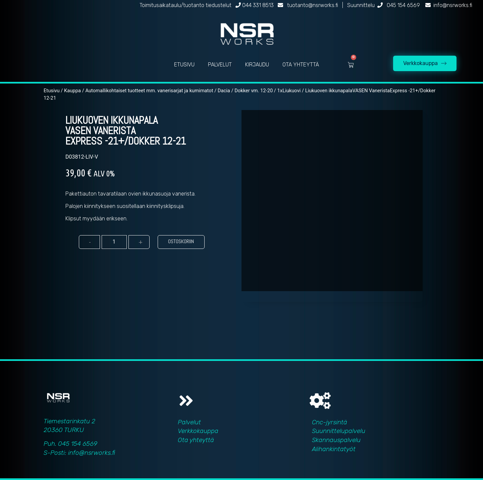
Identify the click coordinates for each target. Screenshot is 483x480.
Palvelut (189, 422)
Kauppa (72, 91)
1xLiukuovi (289, 91)
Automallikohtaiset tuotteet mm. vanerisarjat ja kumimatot (149, 91)
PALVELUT (220, 64)
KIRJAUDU (257, 64)
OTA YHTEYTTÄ (300, 64)
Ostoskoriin (181, 241)
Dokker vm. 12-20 (253, 91)
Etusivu (52, 91)
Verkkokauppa (198, 431)
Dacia (224, 91)
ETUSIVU (184, 64)
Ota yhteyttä (196, 440)
